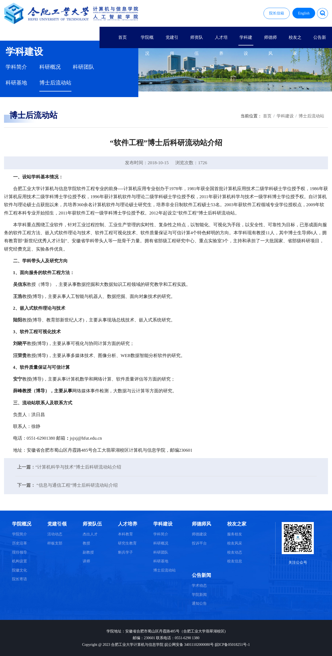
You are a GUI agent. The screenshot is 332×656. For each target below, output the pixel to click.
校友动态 (234, 552)
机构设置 (19, 561)
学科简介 (16, 67)
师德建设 (199, 534)
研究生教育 (127, 543)
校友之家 (295, 40)
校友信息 (234, 561)
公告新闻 (319, 40)
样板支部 (54, 543)
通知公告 (199, 603)
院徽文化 (19, 570)
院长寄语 (19, 579)
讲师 (86, 561)
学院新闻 (199, 595)
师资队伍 (196, 40)
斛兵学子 (125, 552)
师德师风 (270, 40)
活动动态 (54, 534)
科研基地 (16, 83)
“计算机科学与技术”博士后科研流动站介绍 (78, 467)
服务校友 (234, 534)
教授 (86, 543)
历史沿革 (19, 543)
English (304, 13)
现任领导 (19, 552)
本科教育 (125, 534)
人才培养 (221, 40)
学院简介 (19, 534)
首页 (122, 37)
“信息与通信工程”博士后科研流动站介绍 (76, 485)
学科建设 (245, 40)
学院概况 (147, 40)
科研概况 (50, 67)
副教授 (88, 552)
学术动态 (199, 586)
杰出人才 (90, 534)
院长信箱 (276, 13)
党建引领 (172, 40)
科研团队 (83, 67)
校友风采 (234, 543)
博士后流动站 (55, 83)
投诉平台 (199, 543)
